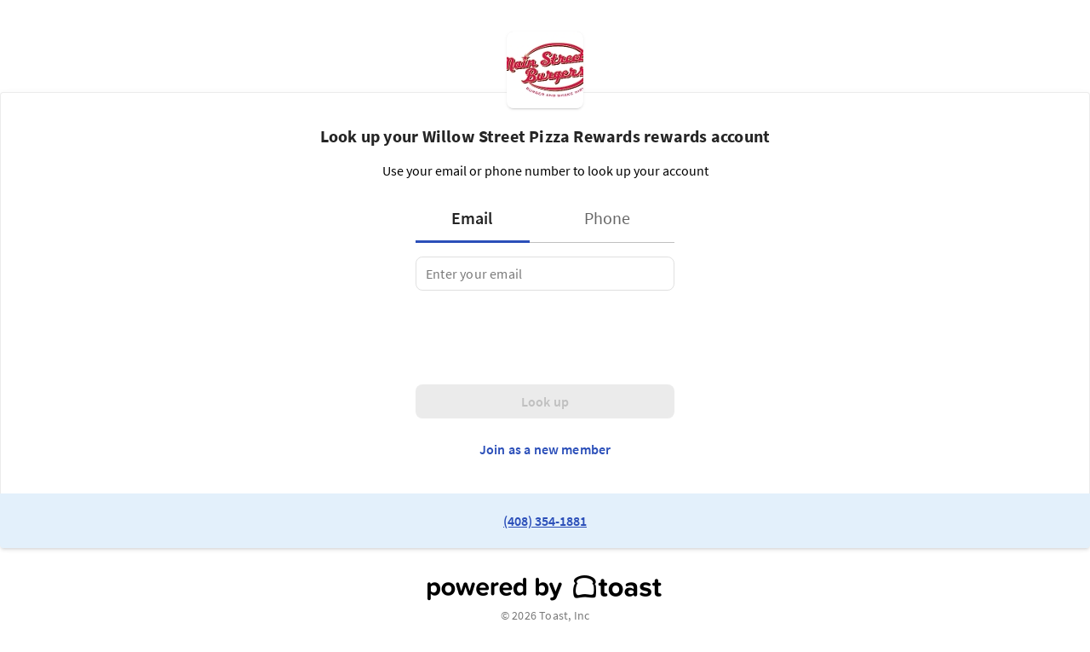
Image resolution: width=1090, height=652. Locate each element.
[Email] (545, 273)
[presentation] (545, 337)
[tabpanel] (545, 274)
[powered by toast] (545, 588)
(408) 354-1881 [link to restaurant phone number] (545, 520)
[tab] (478, 218)
